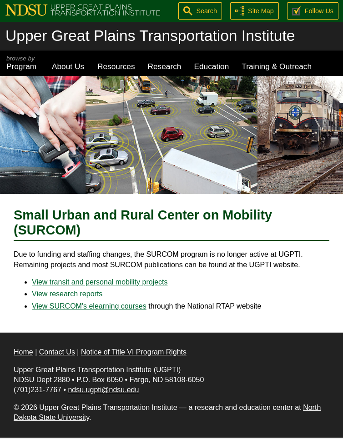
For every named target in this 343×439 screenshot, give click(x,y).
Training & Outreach (277, 66)
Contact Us (57, 352)
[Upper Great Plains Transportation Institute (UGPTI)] (83, 9)
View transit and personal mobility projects (100, 282)
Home (23, 352)
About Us (68, 66)
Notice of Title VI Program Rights (134, 352)
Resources (116, 66)
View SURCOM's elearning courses (89, 306)
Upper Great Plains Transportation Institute (150, 35)
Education (211, 66)
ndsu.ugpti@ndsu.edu (103, 390)
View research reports (67, 294)
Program (22, 63)
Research (165, 66)
